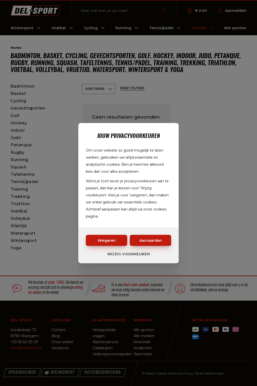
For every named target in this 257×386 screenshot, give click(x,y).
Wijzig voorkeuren (128, 254)
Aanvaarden (150, 240)
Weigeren (107, 240)
